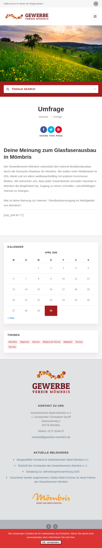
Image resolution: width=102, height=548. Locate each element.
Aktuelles (13, 342)
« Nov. (11, 317)
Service (79, 342)
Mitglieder (68, 342)
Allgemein (24, 342)
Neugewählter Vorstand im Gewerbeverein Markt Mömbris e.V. (53, 459)
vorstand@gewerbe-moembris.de (51, 437)
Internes (36, 342)
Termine (12, 347)
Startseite (43, 117)
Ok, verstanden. (51, 542)
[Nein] (97, 538)
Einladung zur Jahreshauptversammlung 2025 (52, 471)
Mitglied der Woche (51, 342)
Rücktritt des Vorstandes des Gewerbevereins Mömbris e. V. (52, 465)
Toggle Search (21, 89)
